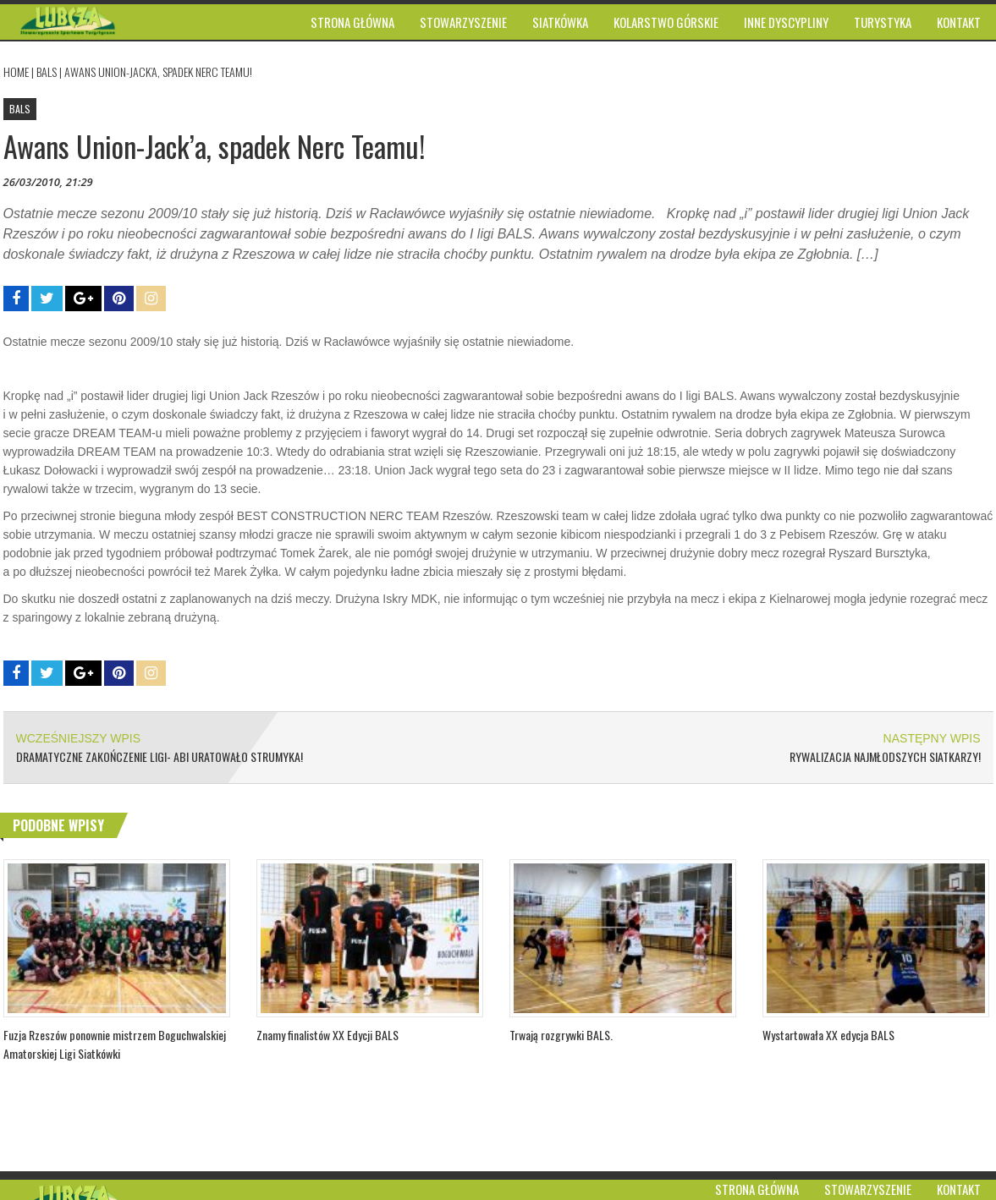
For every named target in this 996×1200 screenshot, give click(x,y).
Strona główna (757, 1189)
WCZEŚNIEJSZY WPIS (78, 738)
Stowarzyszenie (867, 1189)
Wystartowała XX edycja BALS (828, 1035)
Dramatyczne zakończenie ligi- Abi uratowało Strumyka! (159, 756)
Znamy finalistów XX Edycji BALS (327, 1035)
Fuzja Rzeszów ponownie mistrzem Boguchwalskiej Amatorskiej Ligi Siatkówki (114, 1044)
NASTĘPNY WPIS (932, 738)
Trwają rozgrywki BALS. (561, 1035)
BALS (46, 71)
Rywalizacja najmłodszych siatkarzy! (885, 756)
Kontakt (959, 1189)
